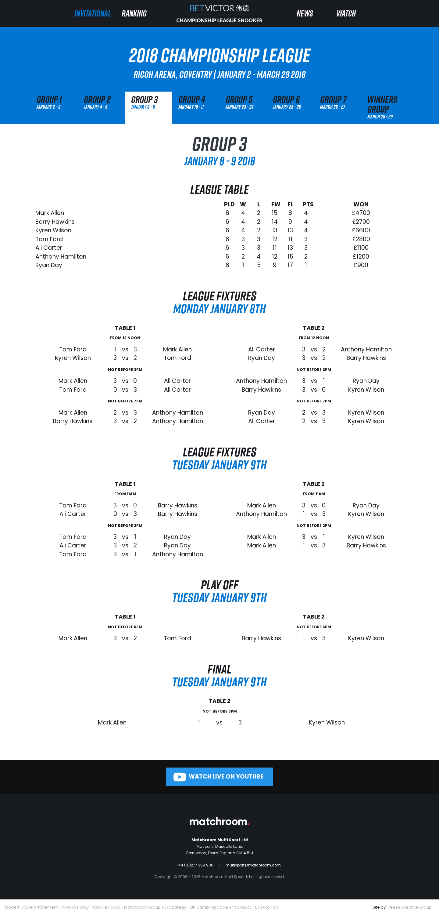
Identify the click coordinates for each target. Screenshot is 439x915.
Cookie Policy (106, 907)
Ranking (134, 13)
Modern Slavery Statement (31, 907)
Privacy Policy (75, 907)
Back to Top (266, 907)
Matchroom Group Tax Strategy (155, 907)
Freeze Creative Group (409, 907)
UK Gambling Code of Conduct (220, 907)
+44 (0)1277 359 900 (194, 865)
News (305, 13)
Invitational (92, 13)
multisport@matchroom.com (253, 865)
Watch (346, 13)
